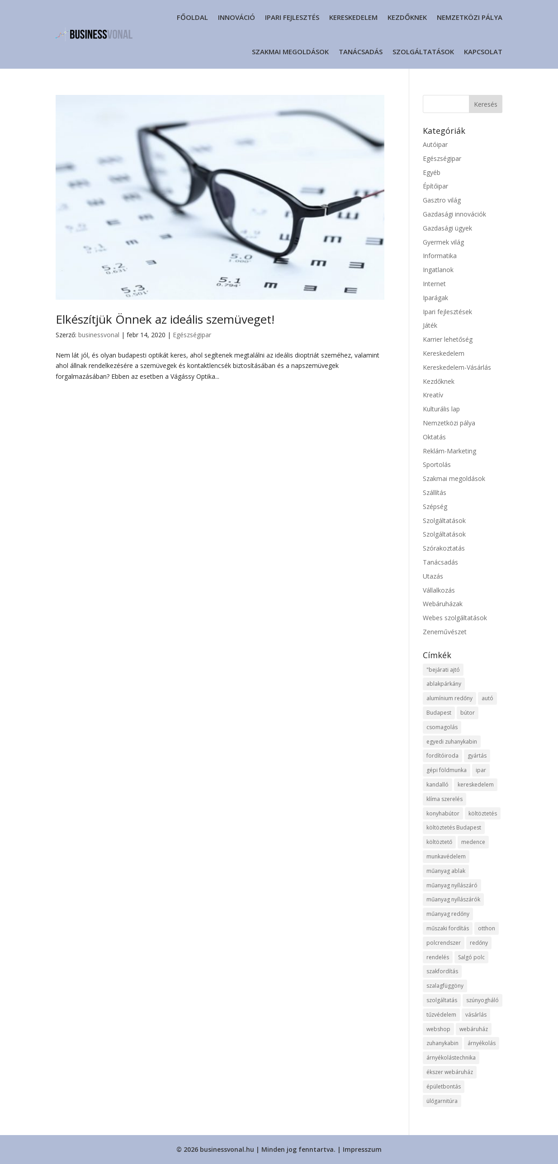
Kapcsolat (483, 51)
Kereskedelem (353, 17)
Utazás (433, 576)
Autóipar (435, 144)
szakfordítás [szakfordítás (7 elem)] (442, 971)
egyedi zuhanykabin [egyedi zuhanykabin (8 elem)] (451, 741)
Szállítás (434, 492)
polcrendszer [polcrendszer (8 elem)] (443, 943)
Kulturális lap (441, 409)
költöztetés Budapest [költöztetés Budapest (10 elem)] (453, 827)
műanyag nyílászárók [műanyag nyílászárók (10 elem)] (453, 899)
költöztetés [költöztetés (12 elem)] (482, 813)
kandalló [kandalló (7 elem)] (437, 784)
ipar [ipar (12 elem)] (481, 770)
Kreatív (433, 395)
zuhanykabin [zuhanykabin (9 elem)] (442, 1043)
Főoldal (192, 17)
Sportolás (437, 464)
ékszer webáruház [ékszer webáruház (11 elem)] (449, 1072)
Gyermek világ (443, 242)
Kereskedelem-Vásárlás (457, 367)
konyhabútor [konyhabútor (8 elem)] (442, 813)
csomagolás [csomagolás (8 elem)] (442, 727)
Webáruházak (443, 603)
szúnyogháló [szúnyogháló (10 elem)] (482, 1000)
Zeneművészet (445, 631)
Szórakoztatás (444, 548)
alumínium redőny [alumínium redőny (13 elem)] (449, 698)
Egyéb (431, 172)
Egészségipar (192, 334)
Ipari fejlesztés (292, 17)
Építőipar (435, 186)
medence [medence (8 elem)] (473, 842)
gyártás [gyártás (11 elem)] (477, 755)
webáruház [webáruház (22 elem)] (473, 1029)
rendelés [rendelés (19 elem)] (437, 957)
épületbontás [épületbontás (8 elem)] (443, 1086)
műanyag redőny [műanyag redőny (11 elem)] (447, 914)
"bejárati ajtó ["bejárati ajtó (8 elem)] (443, 670)
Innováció (236, 17)
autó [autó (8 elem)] (487, 698)
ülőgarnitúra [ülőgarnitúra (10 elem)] (442, 1101)
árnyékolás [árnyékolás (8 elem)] (482, 1043)
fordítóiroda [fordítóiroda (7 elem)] (442, 755)
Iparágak (435, 297)
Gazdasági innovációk (454, 214)
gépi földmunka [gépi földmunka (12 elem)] (446, 770)
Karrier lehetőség (448, 339)
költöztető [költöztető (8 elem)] (439, 842)
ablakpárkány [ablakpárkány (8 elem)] (443, 684)
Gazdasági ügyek (447, 228)
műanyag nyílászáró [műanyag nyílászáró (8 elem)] (452, 885)
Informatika (440, 255)
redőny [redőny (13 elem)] (479, 943)
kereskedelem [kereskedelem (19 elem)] (476, 784)
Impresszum (362, 1149)
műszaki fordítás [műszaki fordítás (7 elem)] (447, 928)
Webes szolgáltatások (455, 617)
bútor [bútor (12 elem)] (467, 712)
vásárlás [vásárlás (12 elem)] (476, 1014)
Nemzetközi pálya (469, 17)
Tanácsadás (361, 51)
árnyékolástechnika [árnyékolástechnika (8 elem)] (451, 1057)
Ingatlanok (438, 269)
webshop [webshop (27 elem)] (438, 1029)
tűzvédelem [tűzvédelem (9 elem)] (441, 1014)
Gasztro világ (442, 200)
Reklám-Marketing (449, 451)
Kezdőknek (407, 17)
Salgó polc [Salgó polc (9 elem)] (471, 957)
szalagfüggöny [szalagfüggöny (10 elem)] (444, 986)
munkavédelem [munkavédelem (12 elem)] (446, 856)
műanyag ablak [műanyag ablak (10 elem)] (445, 871)
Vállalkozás (439, 590)
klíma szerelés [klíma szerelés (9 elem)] (444, 799)
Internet (434, 283)
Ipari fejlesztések (447, 311)
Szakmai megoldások (290, 51)
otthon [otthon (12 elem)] (486, 928)
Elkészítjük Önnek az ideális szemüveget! (165, 319)
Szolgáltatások (423, 51)
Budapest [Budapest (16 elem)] (438, 712)
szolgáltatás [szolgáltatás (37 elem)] (441, 1000)
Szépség (435, 506)
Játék (430, 325)
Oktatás (434, 437)
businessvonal (98, 334)
